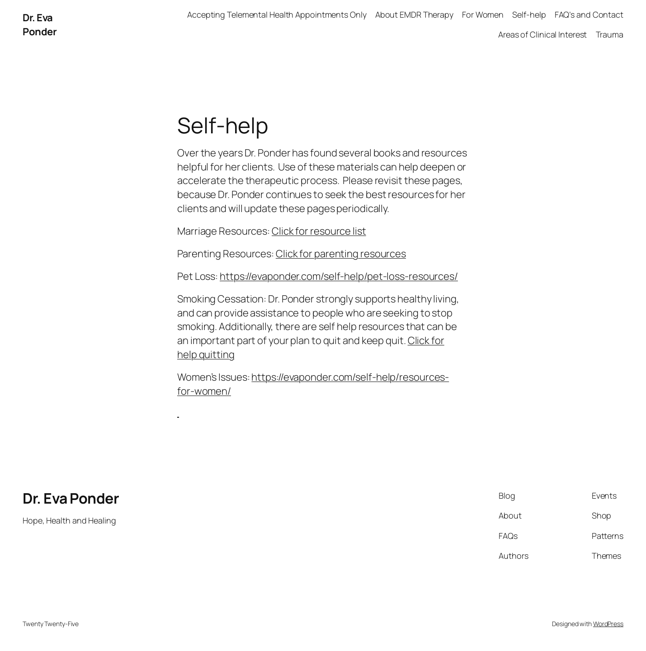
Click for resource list (319, 231)
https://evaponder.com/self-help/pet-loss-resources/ (339, 276)
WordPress (608, 623)
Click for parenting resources (341, 253)
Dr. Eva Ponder (40, 24)
